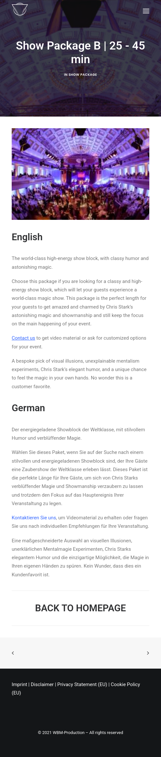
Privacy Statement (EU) (82, 684)
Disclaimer (42, 684)
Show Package (82, 74)
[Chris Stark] (20, 11)
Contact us (23, 338)
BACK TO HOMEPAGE (80, 608)
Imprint (19, 684)
